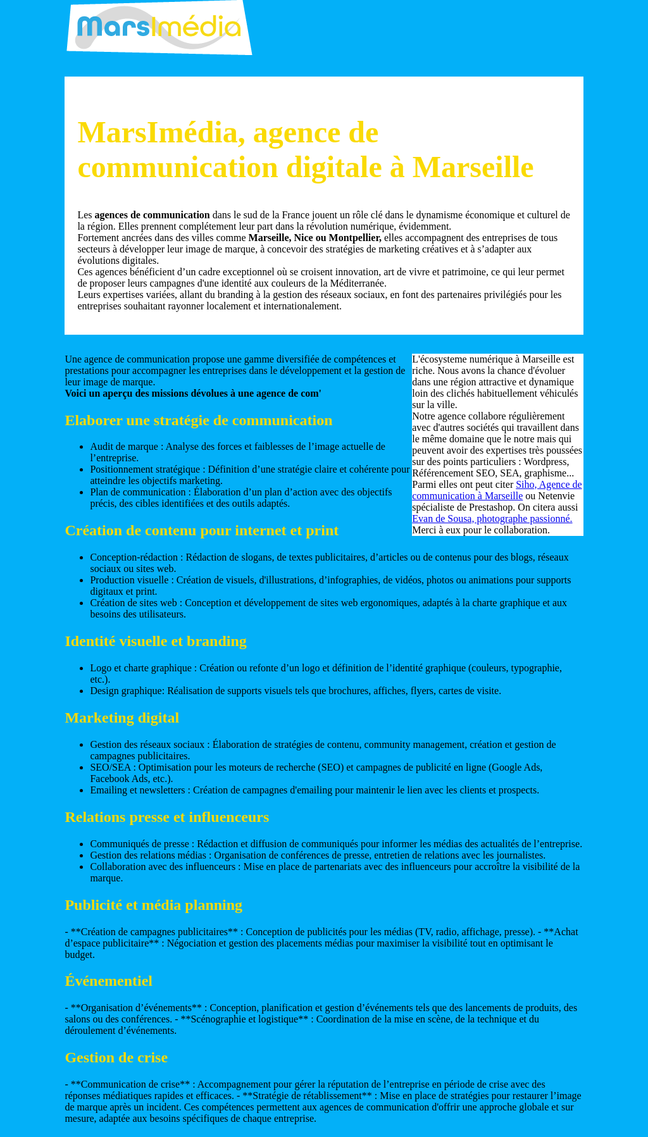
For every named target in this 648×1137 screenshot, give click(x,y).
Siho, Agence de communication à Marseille (497, 490)
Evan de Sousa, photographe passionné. (492, 518)
